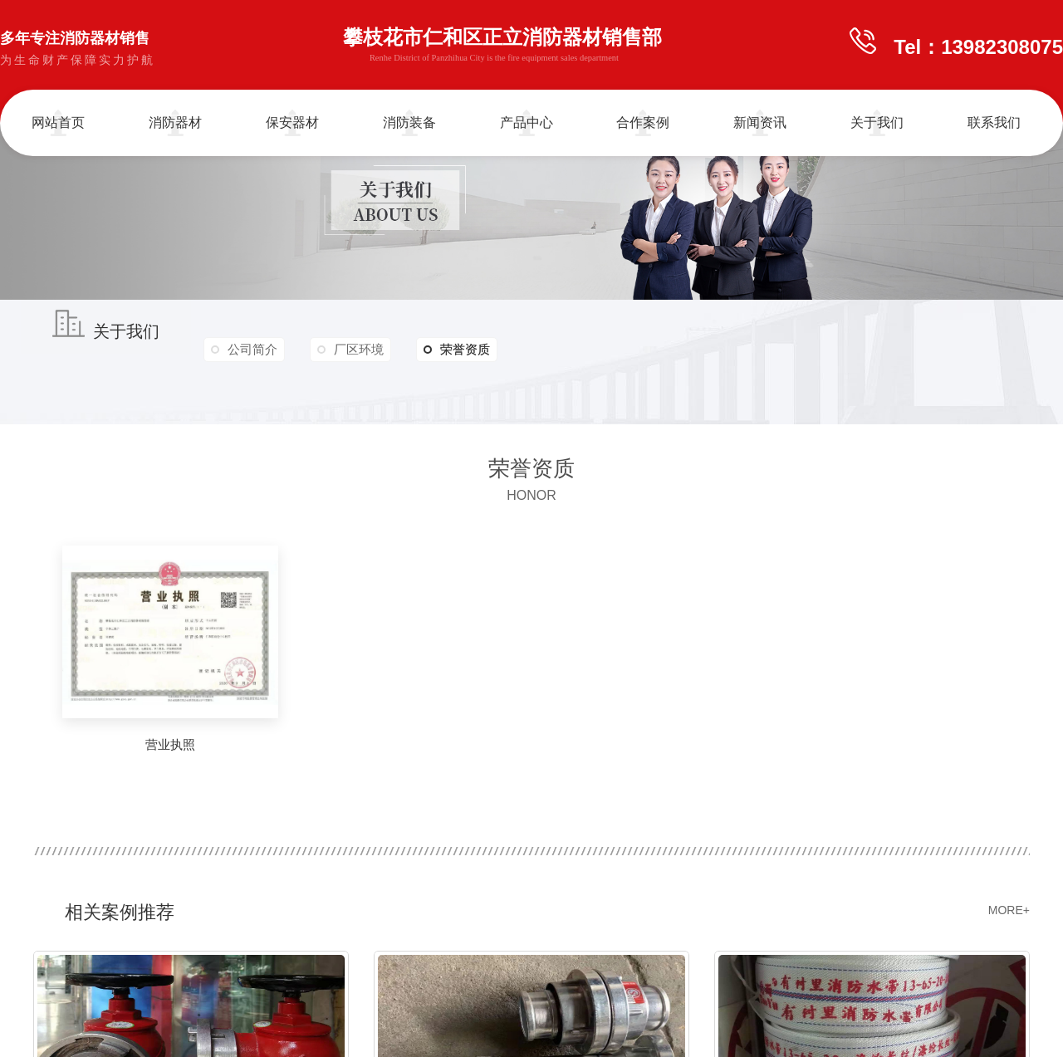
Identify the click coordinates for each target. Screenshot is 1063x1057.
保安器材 (292, 122)
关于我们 (877, 122)
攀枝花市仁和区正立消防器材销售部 (502, 46)
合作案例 (642, 122)
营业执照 (170, 744)
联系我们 (994, 122)
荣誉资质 (459, 349)
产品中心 (526, 122)
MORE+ (1009, 910)
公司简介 (253, 349)
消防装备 (409, 122)
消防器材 (175, 122)
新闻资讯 (759, 122)
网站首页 (58, 122)
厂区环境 (360, 349)
